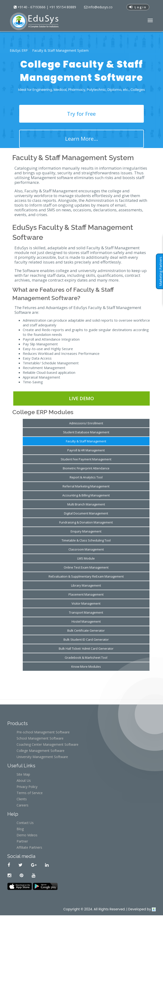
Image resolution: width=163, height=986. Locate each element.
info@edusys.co (100, 7)
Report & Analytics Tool (86, 477)
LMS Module (86, 558)
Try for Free (81, 113)
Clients (22, 799)
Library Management (86, 585)
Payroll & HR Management (86, 450)
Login (138, 7)
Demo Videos (27, 835)
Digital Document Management (86, 513)
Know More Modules (86, 666)
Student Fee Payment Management (86, 459)
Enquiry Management (86, 531)
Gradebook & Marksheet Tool (86, 657)
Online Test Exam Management (86, 567)
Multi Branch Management (86, 504)
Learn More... (81, 138)
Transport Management (86, 612)
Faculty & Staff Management (86, 441)
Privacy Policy (27, 786)
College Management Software (40, 750)
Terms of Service (30, 793)
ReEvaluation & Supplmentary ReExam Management (86, 576)
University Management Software (42, 757)
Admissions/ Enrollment (86, 423)
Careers (22, 805)
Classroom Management (86, 549)
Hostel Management (86, 621)
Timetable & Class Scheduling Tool (86, 540)
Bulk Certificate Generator (86, 630)
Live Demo (81, 398)
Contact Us (25, 822)
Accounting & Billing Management (86, 495)
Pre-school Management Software (43, 732)
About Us (24, 780)
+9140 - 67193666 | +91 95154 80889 (46, 7)
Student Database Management (86, 432)
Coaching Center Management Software (47, 744)
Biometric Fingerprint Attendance (86, 468)
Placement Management (86, 594)
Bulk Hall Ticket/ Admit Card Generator (86, 648)
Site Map (23, 774)
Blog (20, 829)
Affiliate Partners (29, 847)
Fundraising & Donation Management (86, 522)
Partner (22, 841)
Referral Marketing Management (86, 486)
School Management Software (40, 738)
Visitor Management (86, 603)
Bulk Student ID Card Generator (86, 639)
